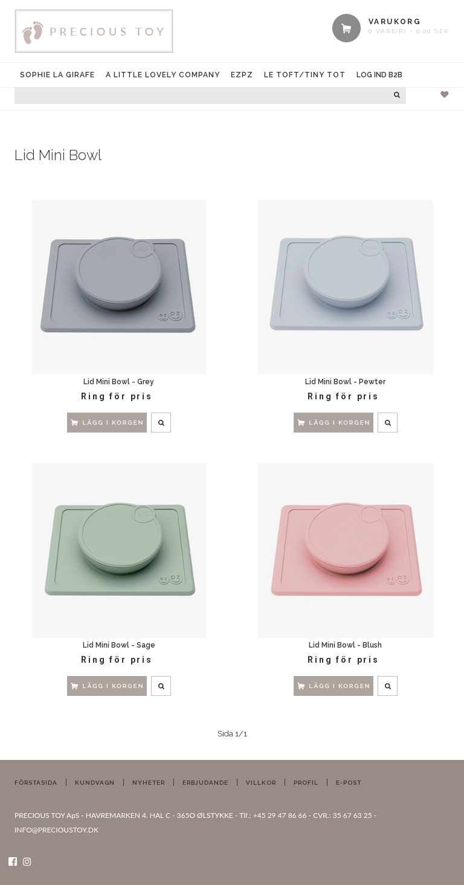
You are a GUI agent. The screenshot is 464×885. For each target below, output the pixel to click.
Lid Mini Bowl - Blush (345, 645)
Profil (306, 782)
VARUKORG (395, 22)
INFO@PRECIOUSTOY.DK (56, 829)
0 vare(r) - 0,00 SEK (409, 31)
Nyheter (148, 782)
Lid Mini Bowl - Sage (119, 645)
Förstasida (35, 782)
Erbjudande (205, 782)
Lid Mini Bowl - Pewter (345, 382)
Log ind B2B (379, 75)
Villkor (261, 782)
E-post (348, 782)
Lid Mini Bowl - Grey (118, 382)
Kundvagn (95, 782)
